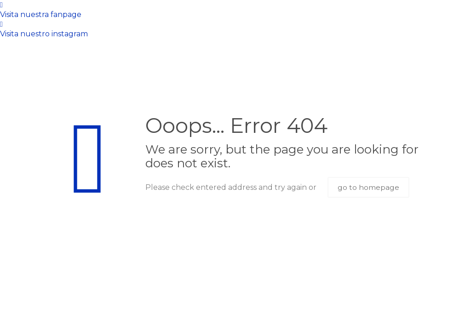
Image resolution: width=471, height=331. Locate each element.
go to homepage (368, 187)
